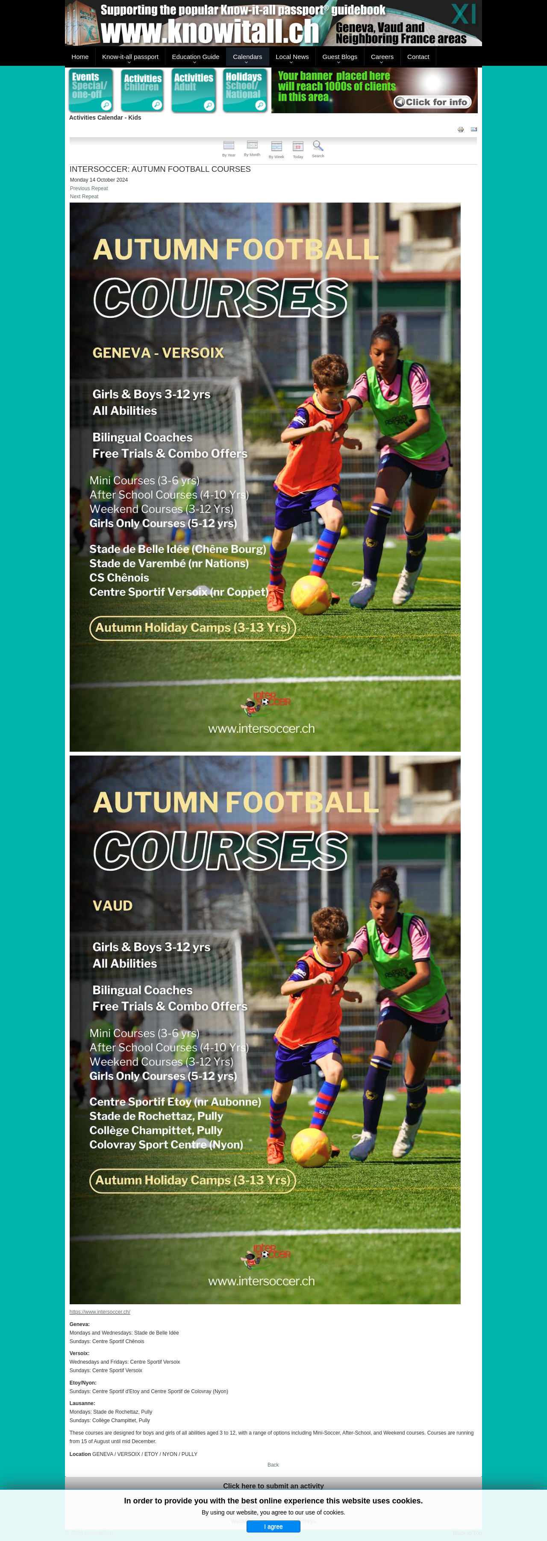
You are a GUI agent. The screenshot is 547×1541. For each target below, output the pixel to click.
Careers (382, 56)
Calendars (247, 56)
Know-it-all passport (130, 56)
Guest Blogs (340, 56)
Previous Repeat (89, 188)
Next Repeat (84, 197)
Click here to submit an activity (273, 1486)
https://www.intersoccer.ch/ (100, 1312)
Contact (418, 56)
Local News (292, 56)
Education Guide (196, 56)
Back (273, 1465)
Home (79, 56)
